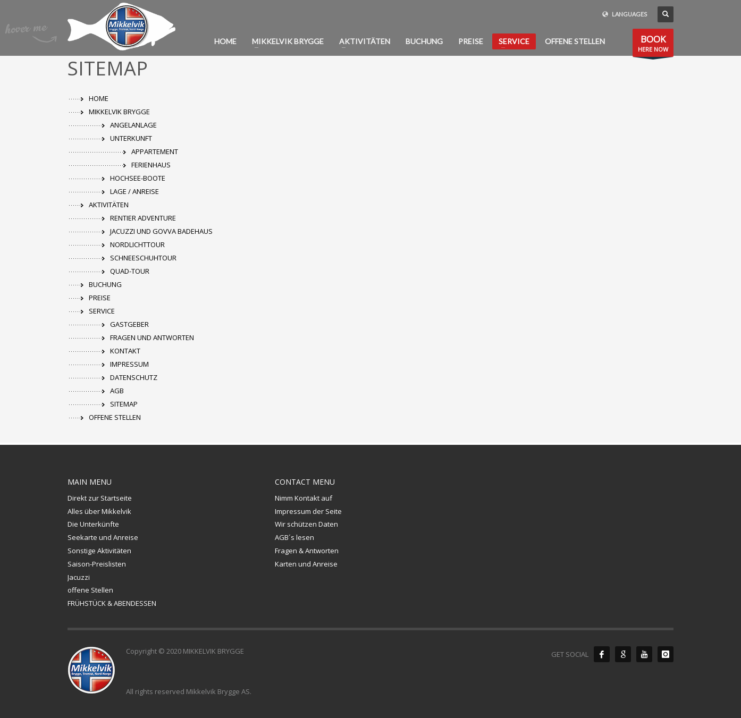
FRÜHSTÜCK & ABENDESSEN (112, 603)
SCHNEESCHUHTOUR (143, 258)
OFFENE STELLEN (115, 417)
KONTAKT (125, 351)
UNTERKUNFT (131, 138)
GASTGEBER (129, 324)
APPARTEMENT (154, 151)
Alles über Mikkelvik (99, 511)
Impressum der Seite (308, 511)
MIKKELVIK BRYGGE (119, 111)
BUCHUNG (105, 284)
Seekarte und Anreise (103, 537)
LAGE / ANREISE (134, 191)
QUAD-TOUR (129, 271)
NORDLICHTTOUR (137, 244)
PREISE (100, 297)
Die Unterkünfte (93, 524)
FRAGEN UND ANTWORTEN (152, 337)
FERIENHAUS (151, 165)
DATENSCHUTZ (133, 377)
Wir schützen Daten (306, 524)
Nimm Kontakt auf (303, 498)
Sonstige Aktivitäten (99, 550)
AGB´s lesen (294, 537)
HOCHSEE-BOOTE (137, 178)
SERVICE (102, 311)
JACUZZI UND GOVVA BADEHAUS (161, 231)
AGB (117, 390)
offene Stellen (90, 590)
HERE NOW (653, 45)
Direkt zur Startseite (100, 498)
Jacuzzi (79, 577)
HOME (98, 98)
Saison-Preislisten (97, 564)
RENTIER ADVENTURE (143, 218)
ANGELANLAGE (133, 125)
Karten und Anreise (306, 564)
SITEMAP (124, 404)
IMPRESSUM (129, 364)
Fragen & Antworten (307, 550)
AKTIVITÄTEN (109, 204)
